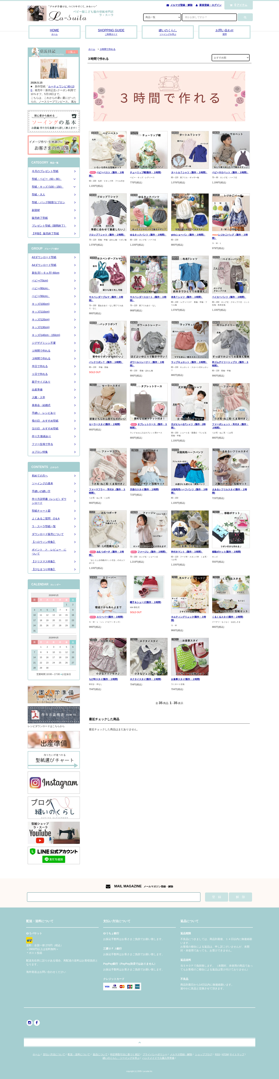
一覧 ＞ (71, 52)
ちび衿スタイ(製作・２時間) (103, 679)
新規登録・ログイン (210, 5)
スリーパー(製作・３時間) (106, 617)
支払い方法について (54, 1054)
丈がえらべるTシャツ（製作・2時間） (188, 426)
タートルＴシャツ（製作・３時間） (189, 172)
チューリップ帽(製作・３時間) (145, 172)
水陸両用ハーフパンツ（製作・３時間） (189, 491)
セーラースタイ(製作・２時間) (104, 424)
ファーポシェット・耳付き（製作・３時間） (230, 426)
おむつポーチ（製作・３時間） (106, 553)
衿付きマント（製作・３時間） (187, 551)
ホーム (91, 49)
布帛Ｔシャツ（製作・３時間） (187, 297)
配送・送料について (79, 1054)
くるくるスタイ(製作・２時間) (227, 617)
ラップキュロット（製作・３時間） (189, 362)
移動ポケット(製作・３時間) (226, 551)
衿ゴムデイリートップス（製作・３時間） (230, 364)
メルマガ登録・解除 (181, 5)
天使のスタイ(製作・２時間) (144, 489)
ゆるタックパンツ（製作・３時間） (148, 234)
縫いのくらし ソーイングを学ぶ (121, 1058)
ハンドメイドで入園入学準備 (158, 1058)
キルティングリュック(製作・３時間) (188, 619)
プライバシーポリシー (155, 1054)
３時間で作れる (108, 49)
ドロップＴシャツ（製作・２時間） (107, 234)
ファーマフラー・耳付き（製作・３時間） (107, 491)
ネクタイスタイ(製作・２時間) (145, 679)
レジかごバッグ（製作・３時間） (230, 236)
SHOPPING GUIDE (111, 32)
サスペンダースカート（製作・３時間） (148, 299)
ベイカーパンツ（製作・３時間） (229, 297)
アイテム (237, 5)
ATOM (225, 1054)
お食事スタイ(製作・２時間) (185, 679)
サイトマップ (236, 1054)
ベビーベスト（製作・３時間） (106, 174)
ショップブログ (203, 1054)
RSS (217, 1054)
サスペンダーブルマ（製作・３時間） (106, 299)
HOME (54, 32)
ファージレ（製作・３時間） (148, 551)
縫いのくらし (168, 32)
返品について (100, 1054)
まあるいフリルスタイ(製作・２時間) (229, 491)
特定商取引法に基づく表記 (125, 1054)
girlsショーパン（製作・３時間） (188, 234)
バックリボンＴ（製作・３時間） (106, 362)
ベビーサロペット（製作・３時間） (230, 172)
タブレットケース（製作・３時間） (148, 426)
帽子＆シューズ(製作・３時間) (145, 602)
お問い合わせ (224, 32)
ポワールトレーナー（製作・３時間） (147, 364)
